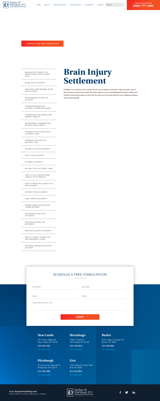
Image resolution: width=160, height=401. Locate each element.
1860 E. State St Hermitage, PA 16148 (79, 341)
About (46, 5)
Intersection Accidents (36, 192)
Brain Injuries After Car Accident (36, 99)
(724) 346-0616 (76, 346)
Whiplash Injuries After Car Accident (38, 247)
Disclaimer (43, 394)
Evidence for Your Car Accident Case (35, 141)
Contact (100, 5)
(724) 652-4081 (44, 346)
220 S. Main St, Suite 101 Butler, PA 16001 (113, 341)
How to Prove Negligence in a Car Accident (39, 184)
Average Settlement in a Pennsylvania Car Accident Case (37, 74)
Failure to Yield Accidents (37, 149)
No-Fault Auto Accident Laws (38, 168)
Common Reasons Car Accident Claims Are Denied (38, 107)
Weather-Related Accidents (38, 231)
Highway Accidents (34, 162)
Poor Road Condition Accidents (35, 215)
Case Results (75, 5)
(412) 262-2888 (44, 371)
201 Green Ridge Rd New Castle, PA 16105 (47, 341)
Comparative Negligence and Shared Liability (38, 116)
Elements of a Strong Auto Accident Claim (38, 133)
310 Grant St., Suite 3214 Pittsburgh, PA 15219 (49, 366)
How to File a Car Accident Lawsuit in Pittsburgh (37, 176)
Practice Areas (59, 5)
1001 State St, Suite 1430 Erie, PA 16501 (81, 366)
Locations (88, 5)
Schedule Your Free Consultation (42, 44)
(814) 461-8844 (76, 371)
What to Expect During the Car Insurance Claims (38, 238)
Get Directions (44, 349)
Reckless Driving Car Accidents (35, 223)
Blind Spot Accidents (35, 83)
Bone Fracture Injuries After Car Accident (39, 90)
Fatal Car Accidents (34, 155)
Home (38, 5)
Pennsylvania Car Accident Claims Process (37, 206)
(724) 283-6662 (108, 346)
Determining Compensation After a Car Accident (38, 124)
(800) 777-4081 (143, 6)
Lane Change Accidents (36, 199)
